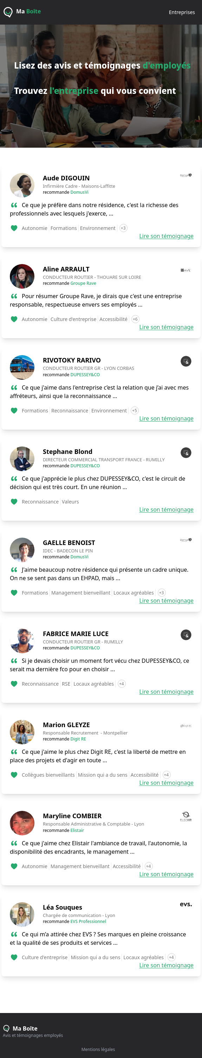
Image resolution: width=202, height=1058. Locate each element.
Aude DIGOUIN (66, 178)
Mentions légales (98, 1049)
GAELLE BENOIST (69, 542)
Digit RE (78, 739)
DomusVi (79, 192)
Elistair (77, 830)
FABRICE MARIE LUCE (76, 633)
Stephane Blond (67, 451)
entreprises (182, 12)
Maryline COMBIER (72, 816)
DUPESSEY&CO (85, 375)
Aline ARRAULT (66, 269)
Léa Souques (62, 907)
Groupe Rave (83, 283)
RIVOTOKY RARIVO (72, 360)
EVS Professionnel (88, 921)
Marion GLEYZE (66, 724)
